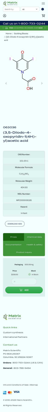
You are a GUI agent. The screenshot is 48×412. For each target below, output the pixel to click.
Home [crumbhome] (8, 33)
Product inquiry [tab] (24, 252)
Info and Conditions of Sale (15, 385)
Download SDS (15, 224)
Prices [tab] (13, 237)
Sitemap (34, 385)
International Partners (15, 337)
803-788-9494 (22, 368)
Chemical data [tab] (34, 237)
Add (24, 290)
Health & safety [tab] (34, 244)
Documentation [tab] (14, 244)
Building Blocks (21, 33)
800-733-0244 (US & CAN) (28, 362)
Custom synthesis (13, 332)
